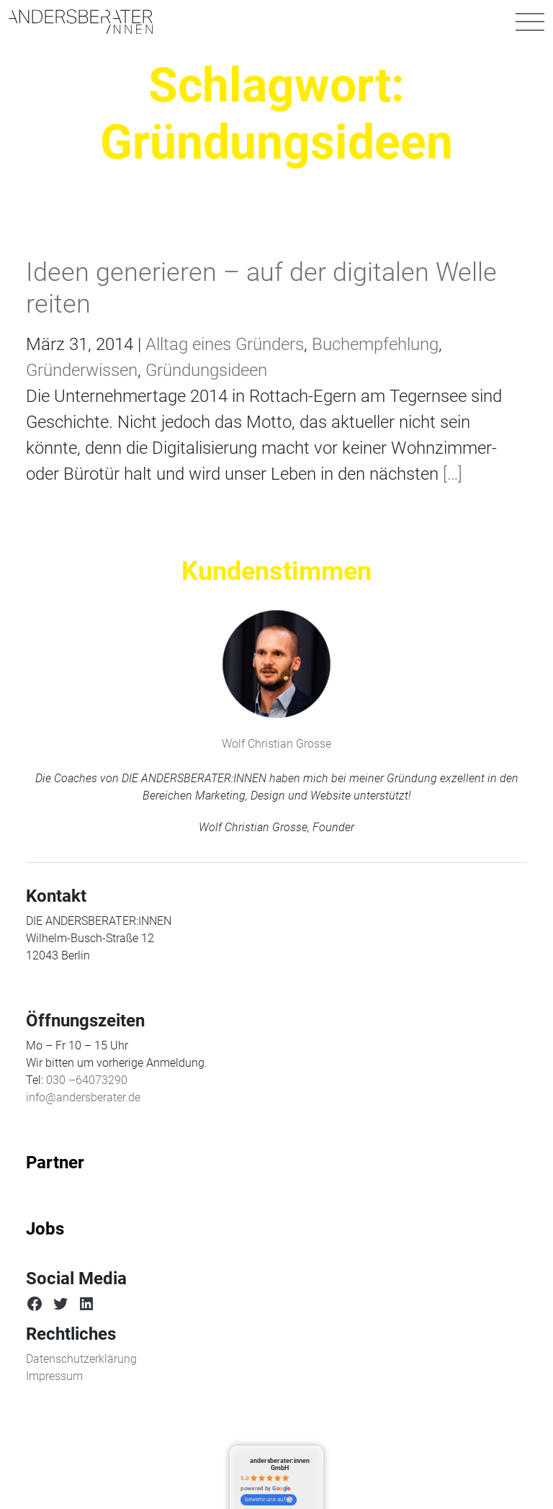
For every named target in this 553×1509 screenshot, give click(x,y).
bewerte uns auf (268, 1499)
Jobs (45, 1229)
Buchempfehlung (375, 344)
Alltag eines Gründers (224, 344)
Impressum (54, 1376)
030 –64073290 (86, 1080)
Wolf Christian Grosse (276, 744)
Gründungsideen (206, 370)
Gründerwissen (82, 370)
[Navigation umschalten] (530, 21)
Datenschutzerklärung (81, 1359)
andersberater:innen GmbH (280, 1464)
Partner (55, 1162)
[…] (450, 474)
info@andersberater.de (83, 1097)
